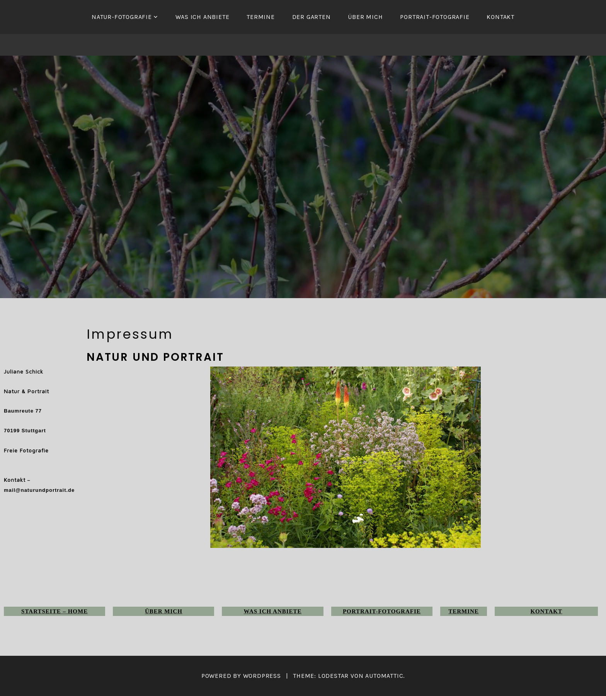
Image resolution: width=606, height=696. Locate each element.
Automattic (384, 675)
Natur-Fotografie (122, 16)
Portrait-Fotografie (434, 16)
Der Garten (311, 16)
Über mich (365, 16)
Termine (261, 16)
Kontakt (500, 16)
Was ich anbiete (202, 16)
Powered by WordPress (241, 675)
